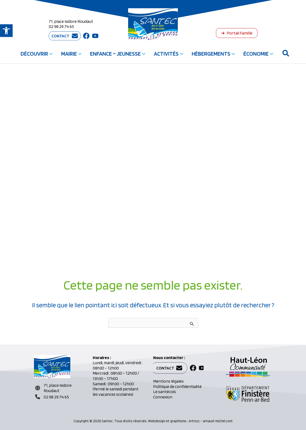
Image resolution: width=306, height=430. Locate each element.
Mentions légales (168, 381)
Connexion (162, 396)
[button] (6, 30)
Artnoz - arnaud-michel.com (210, 421)
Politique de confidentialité (177, 386)
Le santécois (164, 391)
